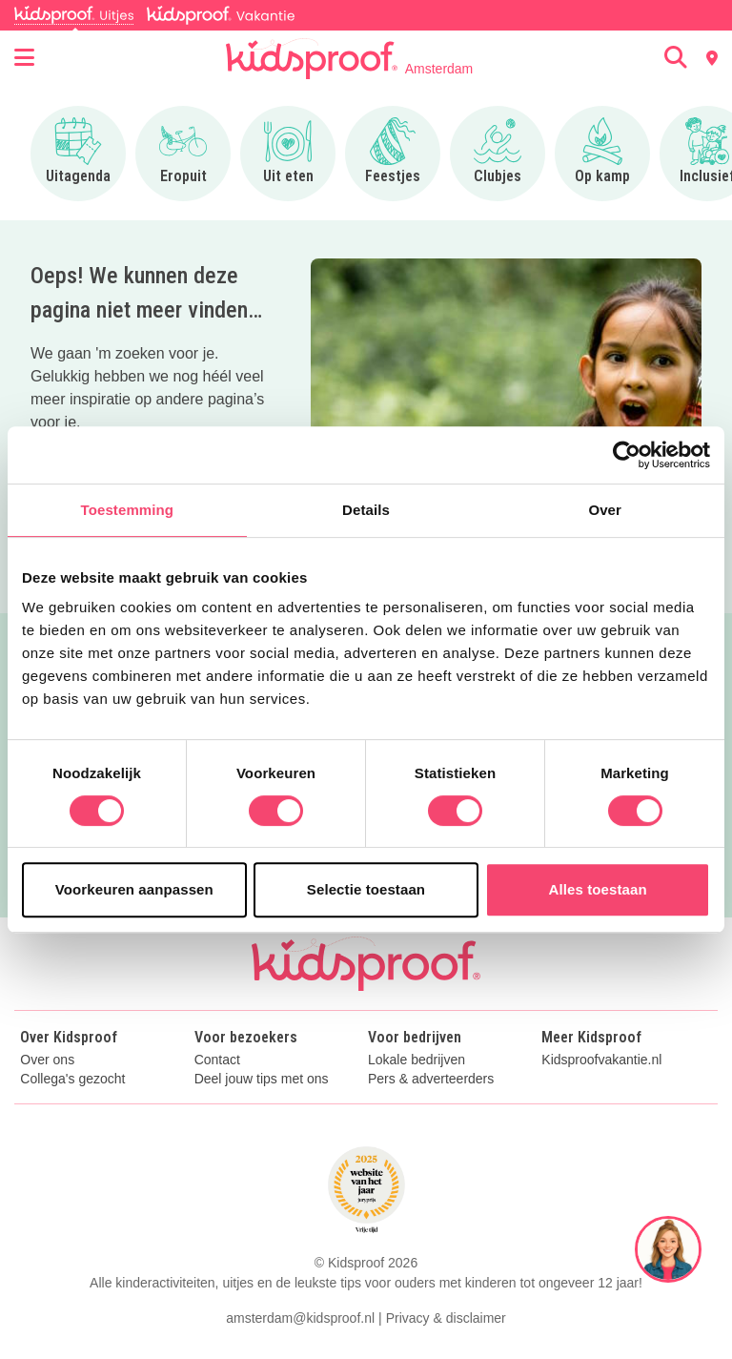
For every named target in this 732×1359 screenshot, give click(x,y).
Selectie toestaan (366, 889)
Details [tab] (366, 510)
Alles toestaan (598, 889)
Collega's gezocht (72, 1079)
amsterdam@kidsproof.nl (300, 1318)
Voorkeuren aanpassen (134, 889)
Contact (217, 1060)
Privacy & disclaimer (446, 1318)
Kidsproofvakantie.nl (601, 1060)
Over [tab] (604, 510)
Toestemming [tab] (127, 510)
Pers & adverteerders (431, 1079)
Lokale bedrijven (416, 1060)
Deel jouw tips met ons (261, 1079)
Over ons (47, 1060)
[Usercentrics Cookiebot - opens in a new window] (626, 455)
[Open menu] (24, 58)
